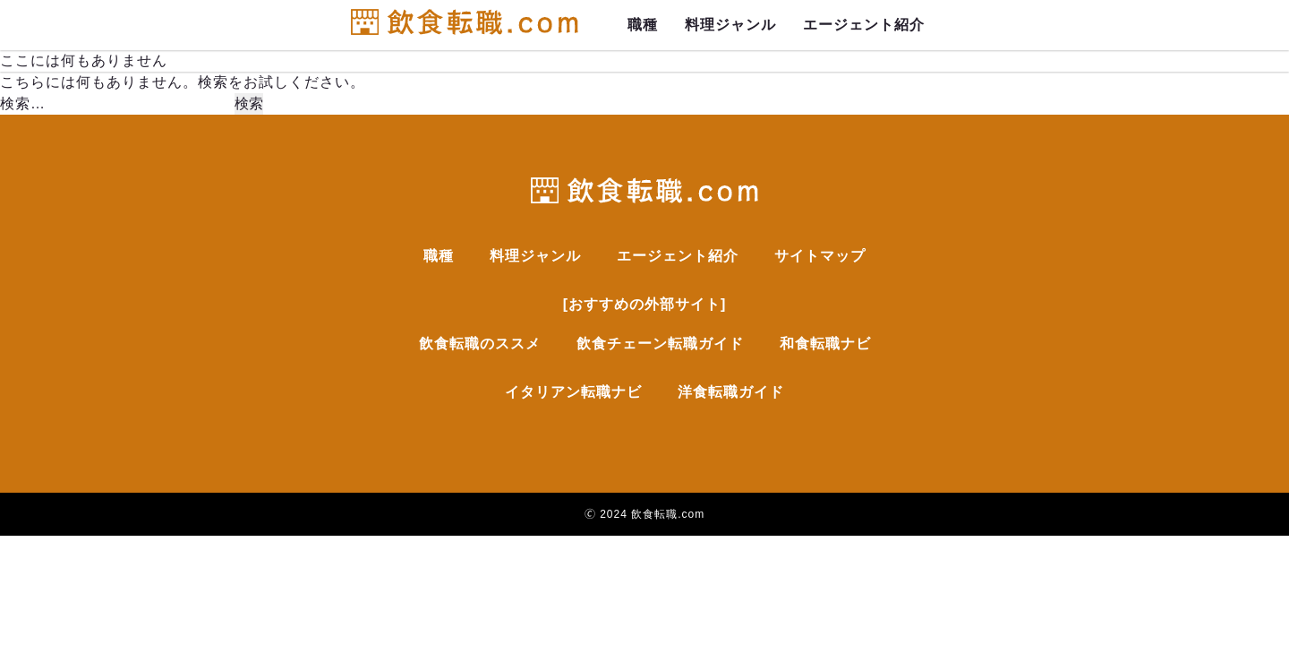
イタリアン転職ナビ (573, 392)
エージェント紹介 (864, 24)
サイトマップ (820, 255)
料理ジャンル (730, 24)
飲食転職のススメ (480, 343)
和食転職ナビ (825, 343)
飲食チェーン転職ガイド (660, 343)
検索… (23, 103)
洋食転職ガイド (731, 392)
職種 (642, 24)
